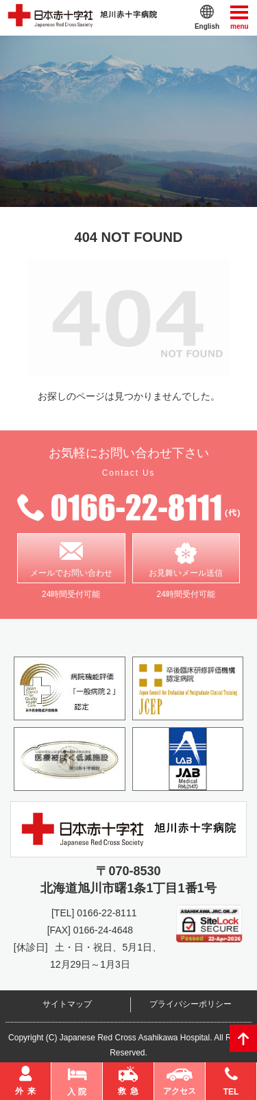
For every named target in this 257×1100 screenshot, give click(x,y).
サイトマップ (67, 1004)
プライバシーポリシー (190, 1004)
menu (239, 16)
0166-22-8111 (106, 912)
